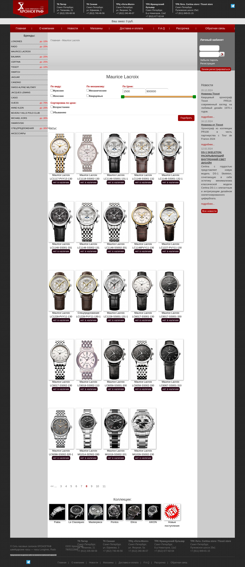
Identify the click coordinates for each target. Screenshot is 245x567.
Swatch (15, 72)
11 (104, 486)
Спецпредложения (22, 128)
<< (52, 486)
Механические (98, 90)
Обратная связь (215, 28)
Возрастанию (61, 107)
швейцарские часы (20, 549)
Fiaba (57, 522)
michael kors (19, 118)
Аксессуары (18, 133)
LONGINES (16, 41)
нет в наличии (61, 182)
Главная (21, 28)
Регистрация (207, 63)
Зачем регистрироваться (215, 69)
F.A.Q (161, 28)
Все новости (209, 211)
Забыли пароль (209, 60)
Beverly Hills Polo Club (25, 113)
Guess (15, 103)
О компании (46, 28)
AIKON (153, 522)
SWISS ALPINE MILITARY (23, 87)
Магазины (96, 28)
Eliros (134, 522)
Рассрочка (182, 28)
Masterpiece (95, 522)
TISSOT (15, 67)
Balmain (15, 57)
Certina (15, 62)
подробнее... (208, 117)
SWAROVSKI (17, 123)
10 (97, 486)
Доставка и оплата (131, 28)
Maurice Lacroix (21, 51)
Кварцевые (98, 96)
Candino (16, 82)
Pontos (114, 522)
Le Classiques (76, 522)
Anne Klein (17, 108)
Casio (14, 97)
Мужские (58, 90)
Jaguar (15, 77)
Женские (58, 96)
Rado (14, 46)
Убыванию (61, 112)
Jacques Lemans (20, 92)
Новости (73, 28)
